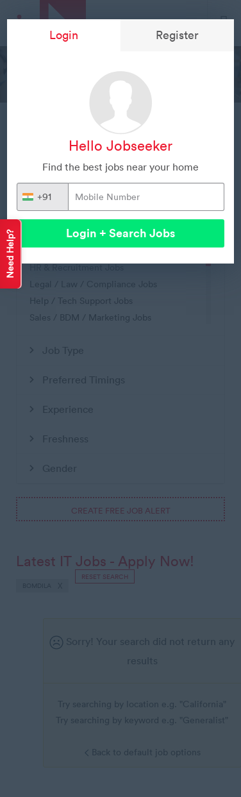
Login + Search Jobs (120, 233)
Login (63, 35)
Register (177, 35)
